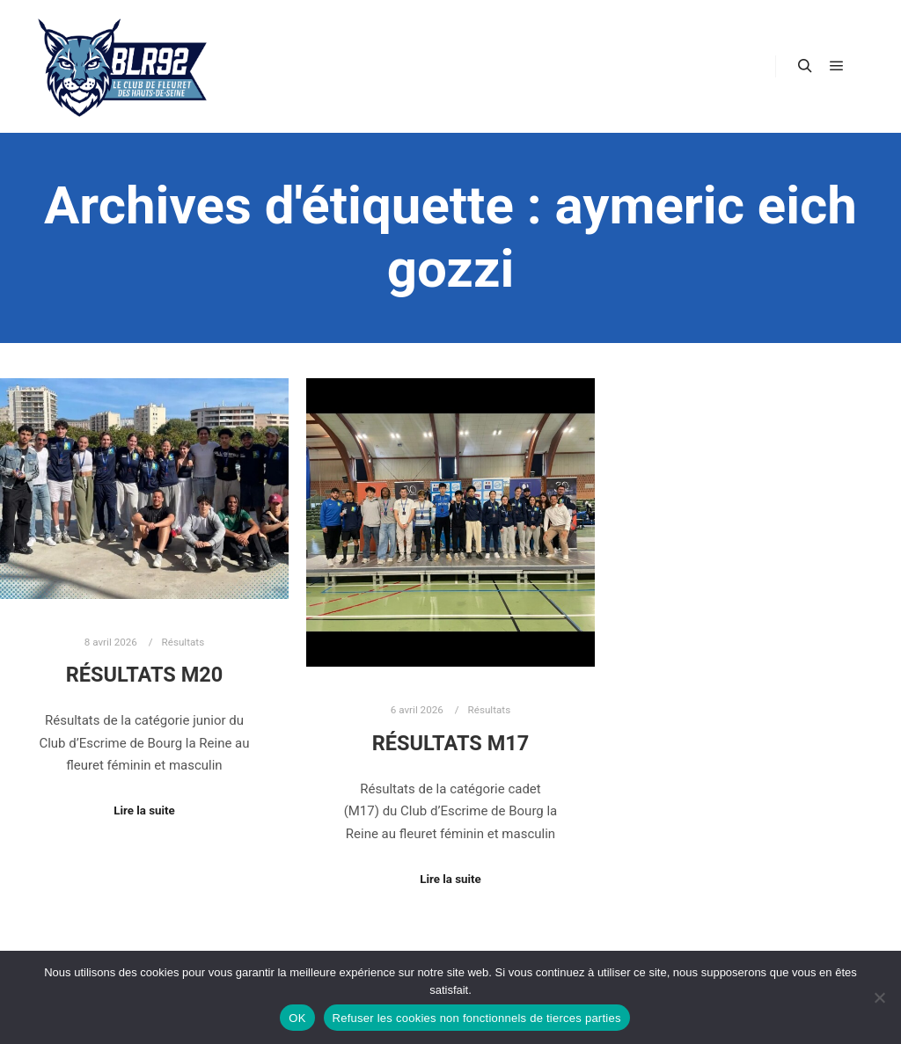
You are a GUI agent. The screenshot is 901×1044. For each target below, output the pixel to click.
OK (297, 1018)
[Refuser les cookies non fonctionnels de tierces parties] (879, 997)
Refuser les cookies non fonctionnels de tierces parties (477, 1018)
